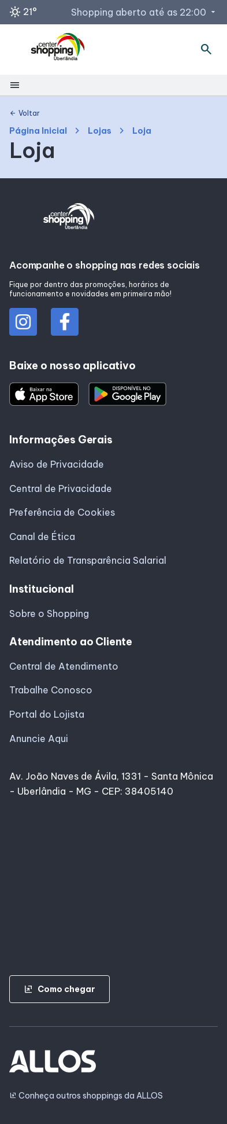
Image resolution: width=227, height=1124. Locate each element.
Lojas (99, 131)
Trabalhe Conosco (50, 690)
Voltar (24, 113)
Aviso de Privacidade (56, 464)
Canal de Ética (42, 536)
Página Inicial (38, 131)
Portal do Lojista (46, 714)
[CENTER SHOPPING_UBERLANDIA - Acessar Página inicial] (58, 49)
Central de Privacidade (60, 488)
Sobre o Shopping (49, 613)
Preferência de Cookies (62, 512)
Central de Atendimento (63, 666)
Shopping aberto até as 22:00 (144, 12)
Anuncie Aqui (38, 738)
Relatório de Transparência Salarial (87, 560)
